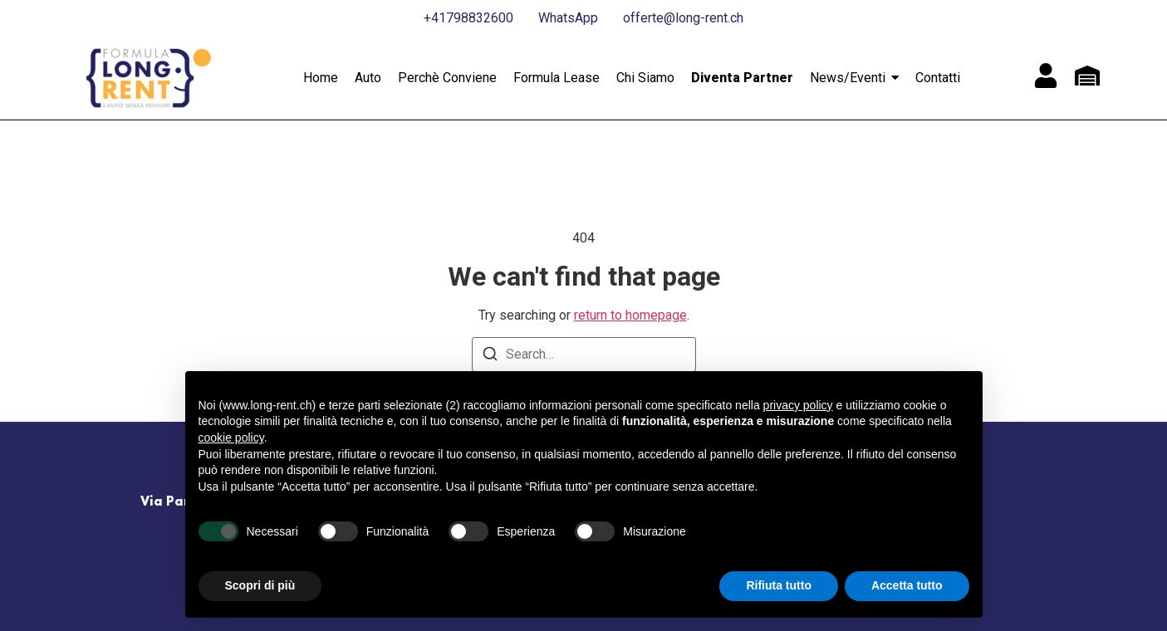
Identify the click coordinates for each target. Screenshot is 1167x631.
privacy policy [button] (798, 405)
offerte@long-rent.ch (683, 18)
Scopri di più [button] (260, 585)
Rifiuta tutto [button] (779, 585)
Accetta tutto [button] (907, 585)
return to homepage (630, 315)
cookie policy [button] (231, 437)
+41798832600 (468, 18)
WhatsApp (568, 18)
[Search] (490, 356)
